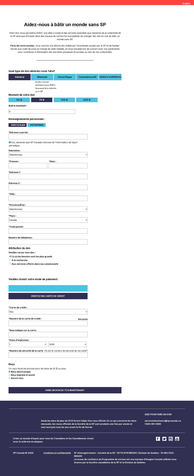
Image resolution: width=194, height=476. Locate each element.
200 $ (86, 99)
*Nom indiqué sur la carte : (23, 330)
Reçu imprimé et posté (23, 375)
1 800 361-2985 (153, 424)
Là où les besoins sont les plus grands (32, 256)
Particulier (18, 125)
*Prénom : (14, 161)
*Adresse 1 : (15, 172)
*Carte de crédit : (18, 307)
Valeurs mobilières (110, 76)
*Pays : (12, 215)
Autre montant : (18, 105)
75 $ (41, 99)
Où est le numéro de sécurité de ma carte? (66, 350)
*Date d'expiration (19, 340)
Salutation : (15, 150)
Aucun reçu (17, 378)
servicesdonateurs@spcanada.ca (163, 420)
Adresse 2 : (15, 183)
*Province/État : (17, 205)
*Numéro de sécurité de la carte (26, 350)
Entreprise (37, 125)
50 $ (19, 99)
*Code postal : (16, 226)
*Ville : (12, 194)
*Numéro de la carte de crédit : (25, 318)
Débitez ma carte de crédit (48, 296)
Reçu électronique (21, 371)
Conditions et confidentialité (57, 453)
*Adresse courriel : (19, 132)
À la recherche (20, 260)
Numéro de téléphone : (21, 237)
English (186, 3)
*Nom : (52, 161)
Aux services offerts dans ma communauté (35, 264)
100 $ (64, 99)
